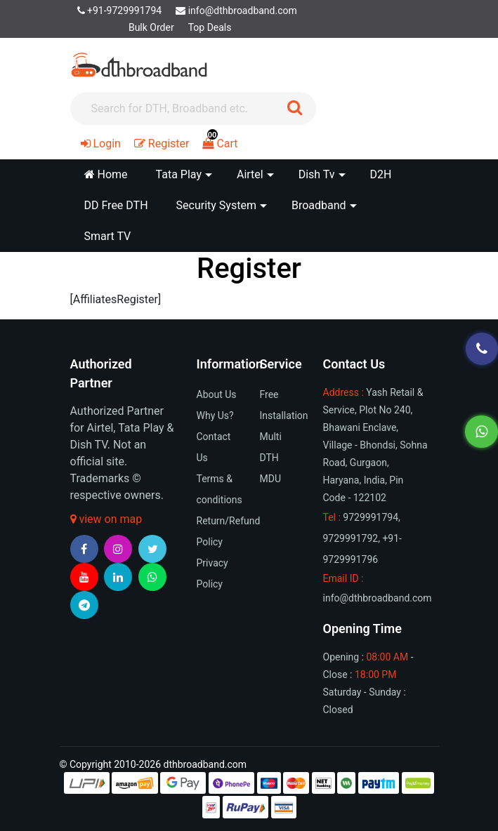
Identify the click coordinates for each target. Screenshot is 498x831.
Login (101, 143)
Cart (219, 143)
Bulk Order (151, 27)
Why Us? (215, 415)
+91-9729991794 (119, 10)
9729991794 (370, 517)
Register (162, 143)
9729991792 (351, 538)
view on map (106, 519)
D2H (381, 174)
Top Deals (210, 27)
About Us (217, 394)
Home (106, 174)
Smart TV (107, 236)
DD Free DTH (116, 205)
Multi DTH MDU (271, 457)
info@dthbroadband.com (236, 10)
